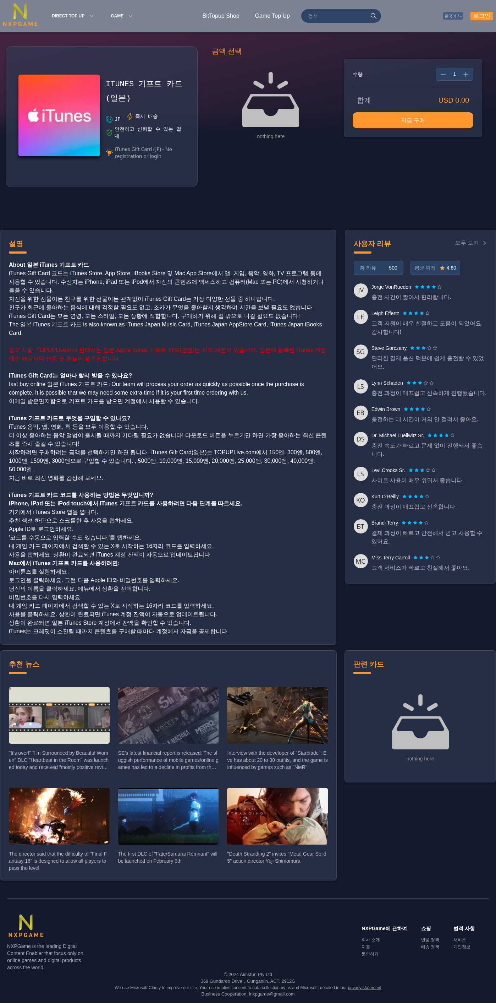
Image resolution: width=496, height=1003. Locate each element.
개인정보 (461, 946)
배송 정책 (430, 946)
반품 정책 (430, 939)
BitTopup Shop (221, 16)
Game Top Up (272, 16)
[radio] (417, 287)
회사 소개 (371, 939)
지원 (366, 946)
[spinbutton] (454, 74)
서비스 (459, 939)
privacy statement (364, 987)
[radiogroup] (428, 287)
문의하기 (370, 954)
